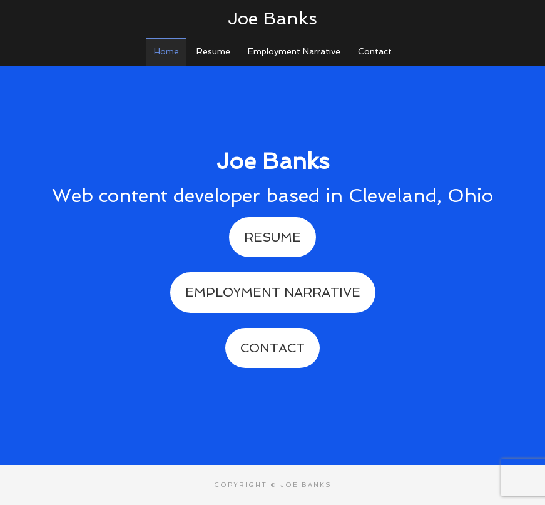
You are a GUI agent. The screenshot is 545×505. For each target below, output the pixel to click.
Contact (272, 347)
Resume (272, 237)
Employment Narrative (272, 292)
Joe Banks (272, 18)
